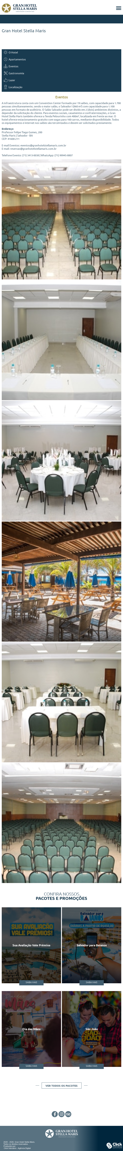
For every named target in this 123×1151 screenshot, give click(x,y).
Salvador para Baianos (92, 945)
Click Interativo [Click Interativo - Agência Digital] (17, 1148)
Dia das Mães (31, 1029)
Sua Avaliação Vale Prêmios (31, 945)
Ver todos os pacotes (61, 1085)
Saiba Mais (31, 982)
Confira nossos (61, 895)
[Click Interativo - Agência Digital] (114, 1148)
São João (92, 1029)
